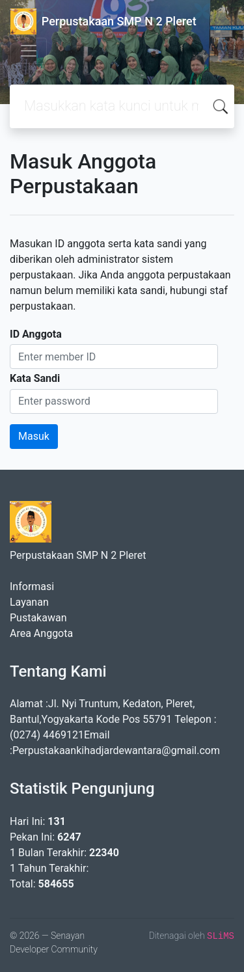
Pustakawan (38, 618)
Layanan (29, 602)
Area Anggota (41, 633)
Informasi (32, 586)
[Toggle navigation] (28, 51)
